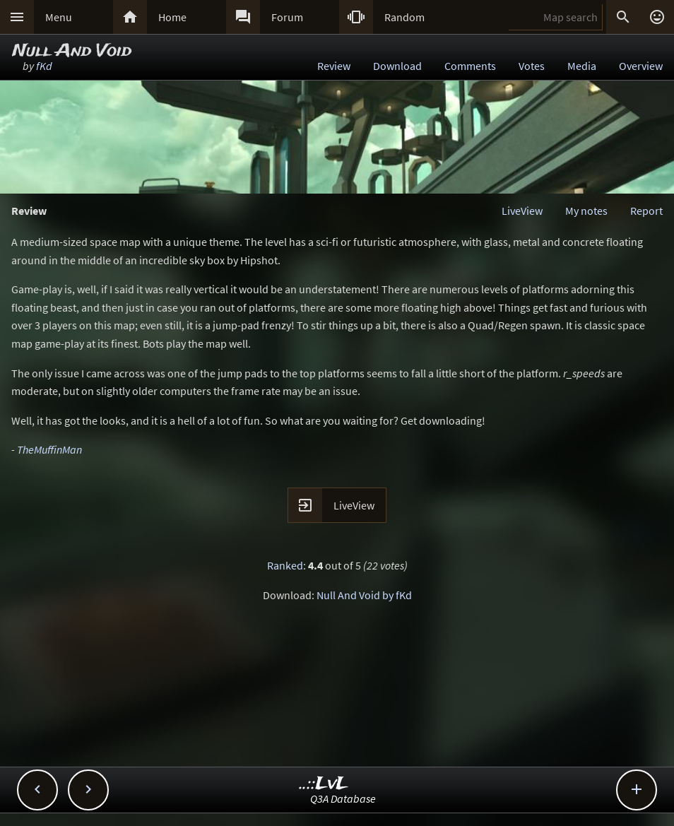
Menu (58, 17)
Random (404, 17)
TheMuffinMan (49, 449)
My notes (586, 210)
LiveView (522, 210)
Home (172, 17)
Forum (287, 17)
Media (581, 66)
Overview (641, 66)
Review (333, 66)
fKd (44, 66)
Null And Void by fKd (364, 595)
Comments (470, 66)
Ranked (285, 565)
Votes (532, 66)
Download (397, 66)
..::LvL (324, 784)
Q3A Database (343, 798)
